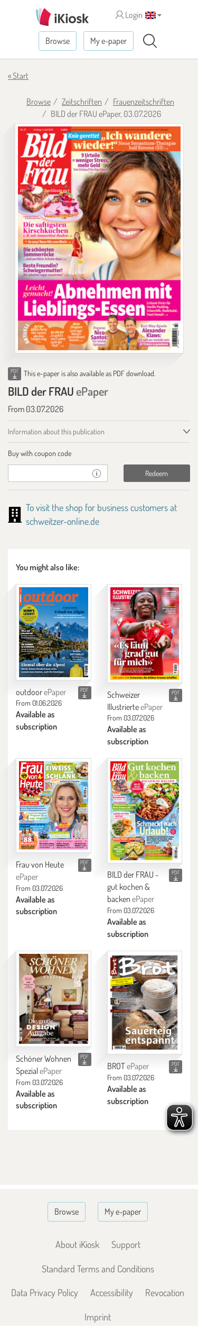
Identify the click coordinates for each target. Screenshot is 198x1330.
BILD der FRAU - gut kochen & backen (132, 886)
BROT (128, 1066)
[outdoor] (53, 632)
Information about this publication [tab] (56, 431)
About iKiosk (77, 1244)
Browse (57, 40)
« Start (18, 75)
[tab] (99, 453)
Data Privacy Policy (44, 1292)
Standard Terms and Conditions (98, 1268)
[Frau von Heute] (53, 805)
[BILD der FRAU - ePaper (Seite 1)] (99, 238)
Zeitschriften (82, 101)
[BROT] (145, 1003)
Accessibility (111, 1292)
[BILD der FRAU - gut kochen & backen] (145, 810)
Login (129, 15)
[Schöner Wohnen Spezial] (53, 999)
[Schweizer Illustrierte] (145, 633)
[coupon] (47, 473)
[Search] (149, 41)
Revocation (164, 1292)
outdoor (41, 692)
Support (125, 1244)
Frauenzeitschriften (143, 101)
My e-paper (108, 40)
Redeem (156, 473)
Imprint (97, 1317)
